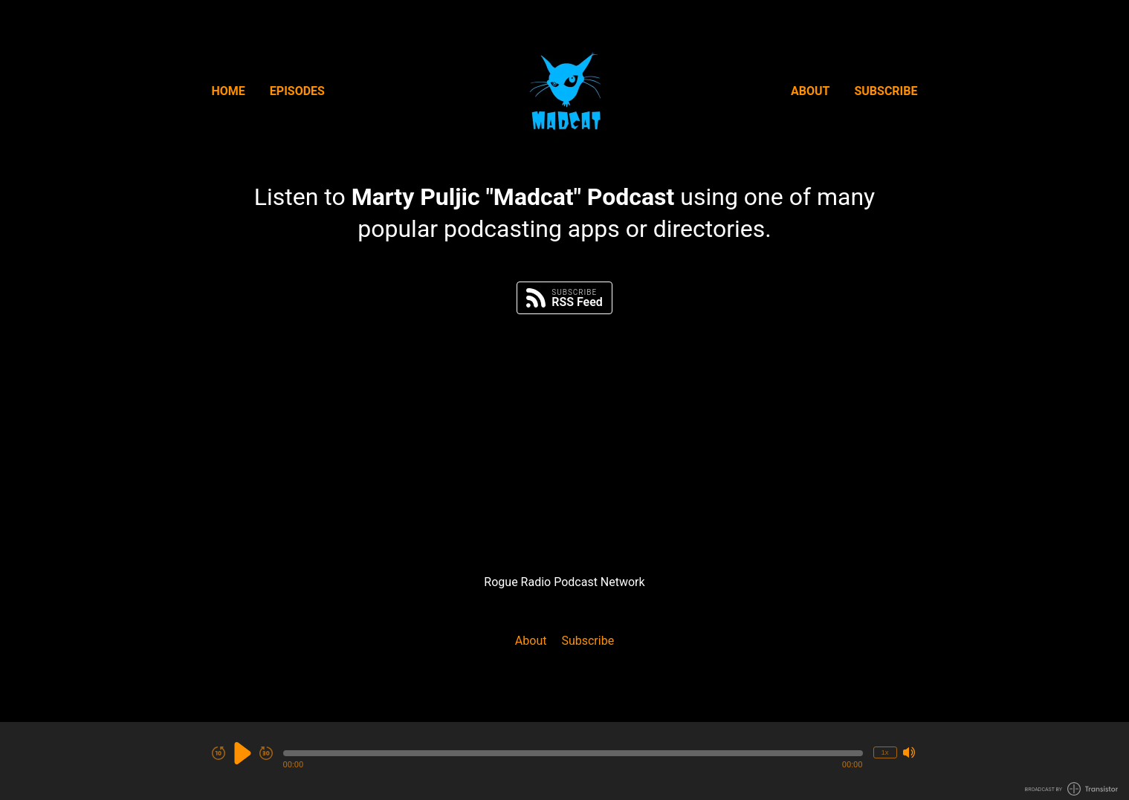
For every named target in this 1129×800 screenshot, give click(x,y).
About (810, 91)
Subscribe (885, 91)
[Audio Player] (564, 761)
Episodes (297, 91)
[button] (573, 753)
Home (228, 91)
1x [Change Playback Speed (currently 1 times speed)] (884, 752)
